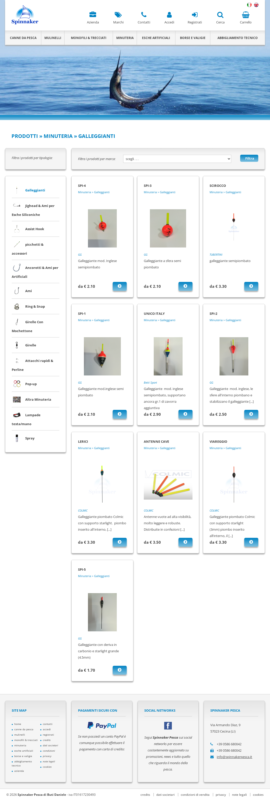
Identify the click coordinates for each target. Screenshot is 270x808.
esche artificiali (22, 750)
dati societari (165, 794)
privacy (221, 794)
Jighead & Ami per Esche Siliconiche (33, 209)
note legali (239, 794)
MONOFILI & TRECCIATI (88, 38)
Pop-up (24, 384)
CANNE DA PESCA (23, 38)
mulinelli (18, 734)
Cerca (220, 17)
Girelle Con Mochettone (27, 325)
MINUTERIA (125, 38)
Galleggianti (28, 190)
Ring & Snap (28, 306)
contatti (46, 724)
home (16, 724)
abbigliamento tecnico (22, 763)
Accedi (169, 17)
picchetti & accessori (28, 247)
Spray (23, 438)
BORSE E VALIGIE (192, 38)
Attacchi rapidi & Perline (32, 364)
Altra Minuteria (31, 399)
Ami (22, 291)
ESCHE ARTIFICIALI (156, 38)
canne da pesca (22, 729)
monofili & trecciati (25, 740)
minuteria (19, 745)
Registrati (195, 17)
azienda (18, 771)
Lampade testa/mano (26, 418)
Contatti (144, 17)
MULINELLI (52, 38)
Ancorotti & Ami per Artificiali (35, 271)
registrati (47, 734)
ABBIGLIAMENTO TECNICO (237, 38)
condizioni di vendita (195, 794)
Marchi (118, 17)
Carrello (246, 17)
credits (145, 794)
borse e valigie (22, 756)
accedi (45, 729)
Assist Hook (28, 229)
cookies (258, 794)
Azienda (93, 17)
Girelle (24, 345)
